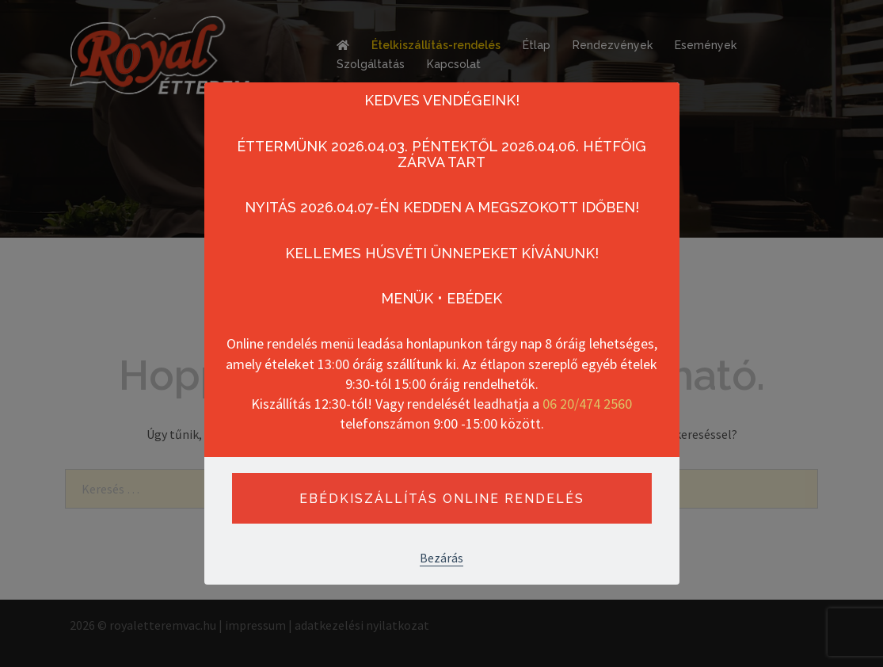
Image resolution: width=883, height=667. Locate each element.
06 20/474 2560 (587, 403)
